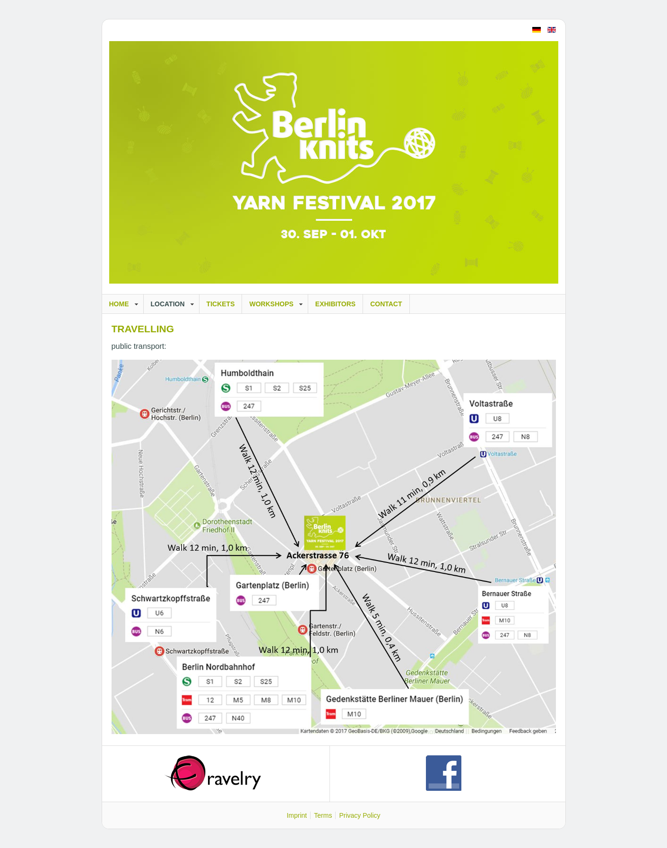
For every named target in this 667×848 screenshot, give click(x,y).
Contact (386, 304)
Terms (323, 815)
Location (168, 304)
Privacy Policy (359, 815)
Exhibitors (335, 304)
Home (119, 304)
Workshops (271, 304)
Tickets (221, 304)
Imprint (296, 815)
